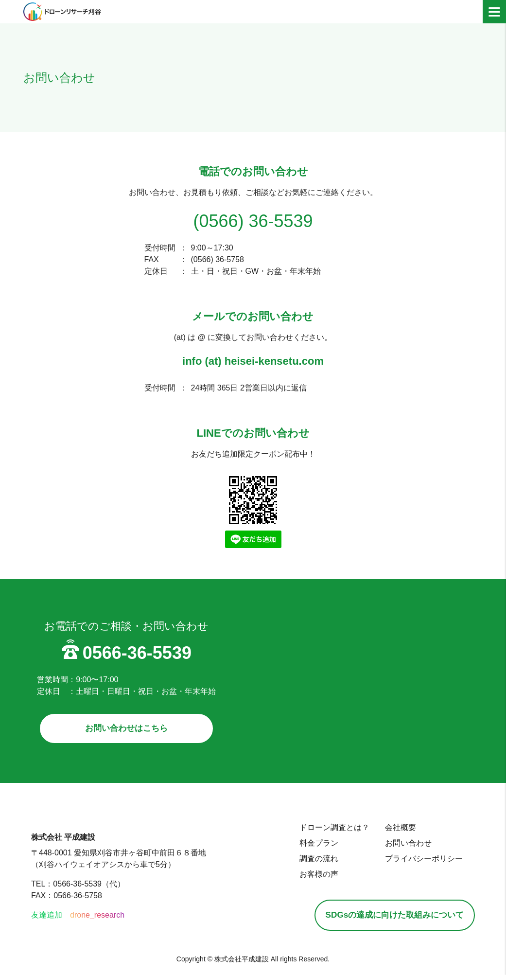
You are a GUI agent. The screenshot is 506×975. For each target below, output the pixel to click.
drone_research (97, 917)
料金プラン (307, 844)
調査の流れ (307, 860)
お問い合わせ (397, 844)
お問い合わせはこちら (126, 729)
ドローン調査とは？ (323, 829)
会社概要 (389, 829)
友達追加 (46, 917)
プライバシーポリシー (413, 860)
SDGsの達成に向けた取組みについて (389, 917)
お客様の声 (307, 875)
